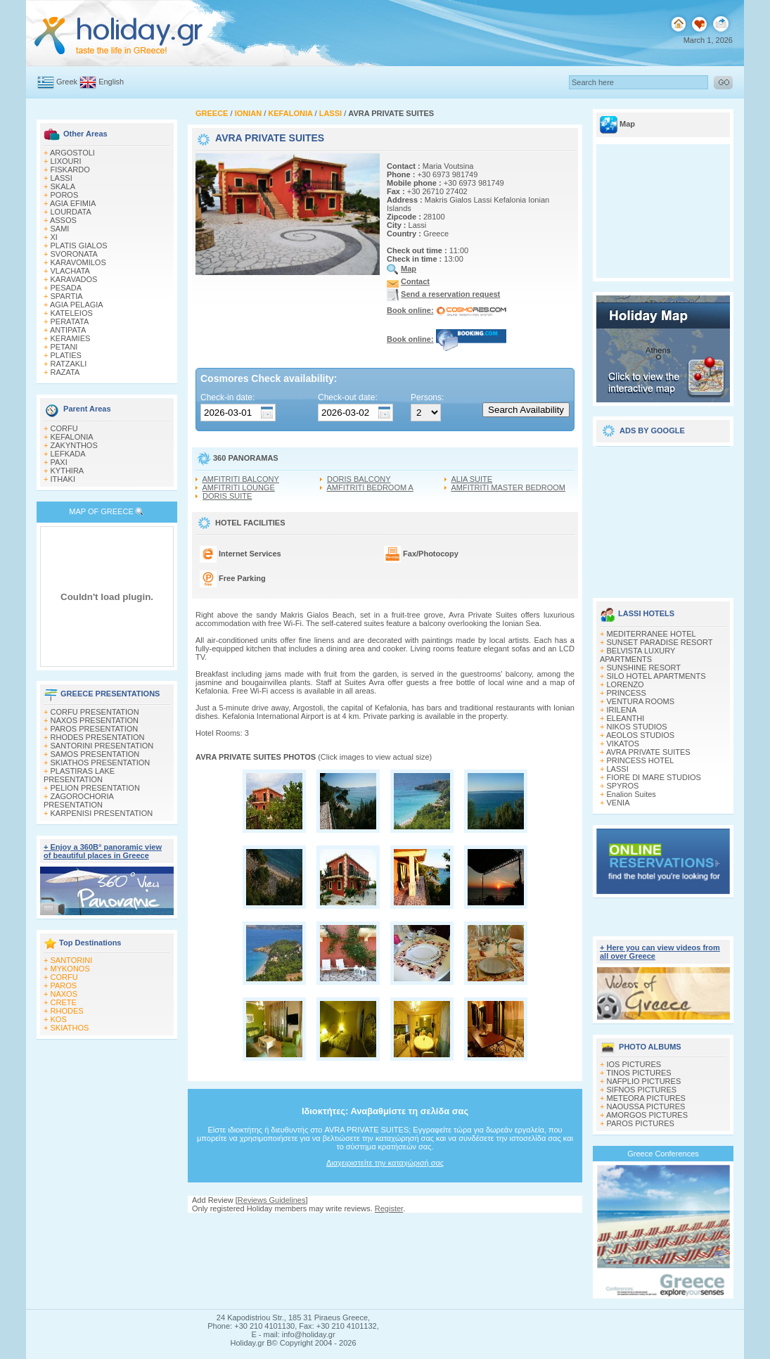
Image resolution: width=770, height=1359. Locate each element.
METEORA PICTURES (646, 1098)
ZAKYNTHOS (74, 445)
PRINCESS (626, 693)
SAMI (60, 228)
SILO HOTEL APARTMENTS (656, 676)
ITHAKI (63, 479)
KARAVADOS (74, 279)
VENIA (618, 802)
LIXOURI (66, 161)
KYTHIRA (67, 470)
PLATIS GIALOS (79, 245)
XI (54, 237)
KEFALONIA (72, 437)
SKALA (63, 186)
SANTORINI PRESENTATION (102, 745)
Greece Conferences (663, 1153)
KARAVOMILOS (78, 262)
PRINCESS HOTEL (640, 760)
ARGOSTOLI (72, 152)
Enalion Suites (631, 794)
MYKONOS (70, 968)
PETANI (64, 347)
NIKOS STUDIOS (637, 726)
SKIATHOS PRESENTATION (100, 762)
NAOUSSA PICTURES (646, 1106)
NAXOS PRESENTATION (95, 720)
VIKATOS (623, 743)
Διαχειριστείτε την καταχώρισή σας (385, 1163)
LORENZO (625, 684)
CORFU (64, 428)
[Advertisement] (663, 517)
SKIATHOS (70, 1027)
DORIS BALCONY (358, 479)
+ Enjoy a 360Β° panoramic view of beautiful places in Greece (103, 851)
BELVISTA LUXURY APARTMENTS (637, 654)
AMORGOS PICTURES (647, 1115)
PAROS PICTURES (640, 1123)
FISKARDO (70, 169)
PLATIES (66, 355)
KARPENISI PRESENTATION (102, 813)
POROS (65, 195)
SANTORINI (72, 960)
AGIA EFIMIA (73, 203)
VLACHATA (70, 271)
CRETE (64, 1002)
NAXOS (64, 994)
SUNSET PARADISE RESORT (660, 642)
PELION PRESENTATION (95, 788)
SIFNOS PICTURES (642, 1089)
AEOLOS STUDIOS (640, 735)
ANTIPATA (68, 330)
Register (389, 1208)
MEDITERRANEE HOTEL (651, 634)
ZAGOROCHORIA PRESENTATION (78, 800)
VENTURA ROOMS (641, 701)
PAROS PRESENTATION (95, 729)
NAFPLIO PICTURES (644, 1081)
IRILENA (622, 710)
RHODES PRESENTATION (98, 737)
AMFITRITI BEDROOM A (369, 487)
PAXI (59, 462)
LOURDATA (71, 212)
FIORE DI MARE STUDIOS (654, 777)
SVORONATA (74, 254)
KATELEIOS (72, 313)
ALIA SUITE (471, 479)
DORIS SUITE (227, 496)
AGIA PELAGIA (76, 304)
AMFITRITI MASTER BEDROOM (508, 487)
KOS (59, 1019)
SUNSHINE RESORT (644, 667)
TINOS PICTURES (638, 1072)
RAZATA (65, 372)
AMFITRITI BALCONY (240, 479)
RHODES (67, 1011)
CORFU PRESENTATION (95, 712)
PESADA (66, 287)
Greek (66, 81)
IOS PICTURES (634, 1064)
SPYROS (623, 785)
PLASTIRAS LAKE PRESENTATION (79, 775)
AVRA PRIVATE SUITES (648, 752)
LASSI (61, 178)
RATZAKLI (69, 363)
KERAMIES (71, 338)
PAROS (64, 985)
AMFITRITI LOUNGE (238, 487)
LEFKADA (68, 453)
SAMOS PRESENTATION (95, 754)
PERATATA (70, 321)
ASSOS (63, 220)
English (111, 81)
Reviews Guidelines (272, 1200)
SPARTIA (67, 296)
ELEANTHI (626, 718)
